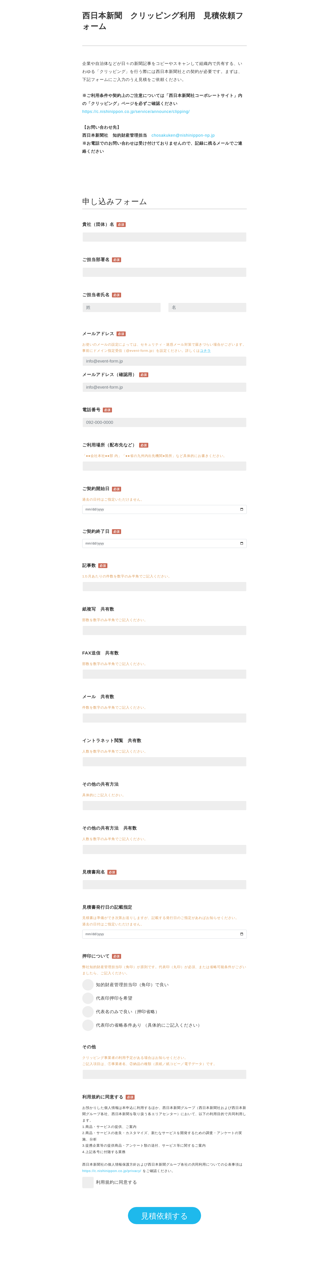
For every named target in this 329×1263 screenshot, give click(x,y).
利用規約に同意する (116, 1182)
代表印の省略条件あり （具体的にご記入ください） (149, 1025)
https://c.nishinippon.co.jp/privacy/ (111, 1171)
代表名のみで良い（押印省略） (128, 1011)
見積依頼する (164, 1216)
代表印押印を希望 (114, 998)
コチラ (205, 350)
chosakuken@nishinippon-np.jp (183, 135)
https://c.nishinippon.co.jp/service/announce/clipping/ (136, 111)
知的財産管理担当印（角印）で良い (132, 984)
